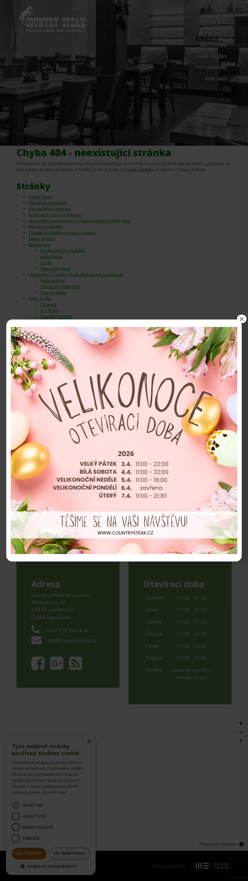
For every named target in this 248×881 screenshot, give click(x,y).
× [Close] (241, 319)
